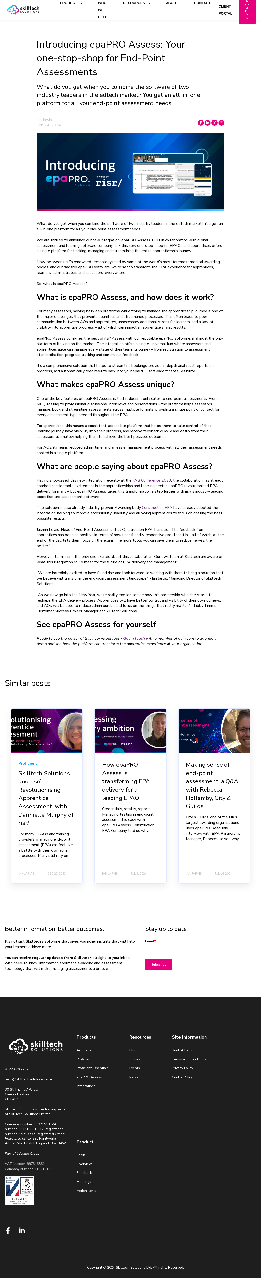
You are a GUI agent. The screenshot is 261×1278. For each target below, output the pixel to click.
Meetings (84, 1182)
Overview (84, 1164)
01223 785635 (16, 1069)
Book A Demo (182, 1050)
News (133, 1077)
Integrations (86, 1086)
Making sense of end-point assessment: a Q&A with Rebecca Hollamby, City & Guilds (212, 785)
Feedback (84, 1173)
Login (81, 1155)
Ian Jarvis (44, 120)
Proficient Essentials (93, 1068)
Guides (134, 1059)
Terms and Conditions (189, 1059)
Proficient (84, 1059)
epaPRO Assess (89, 1077)
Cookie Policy (182, 1077)
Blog (132, 1050)
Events (134, 1068)
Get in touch (134, 638)
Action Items (86, 1191)
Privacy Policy (182, 1068)
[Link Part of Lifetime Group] (22, 1153)
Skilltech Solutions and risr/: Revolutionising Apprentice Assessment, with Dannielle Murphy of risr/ (46, 798)
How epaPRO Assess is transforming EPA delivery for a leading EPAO (126, 781)
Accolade (84, 1050)
